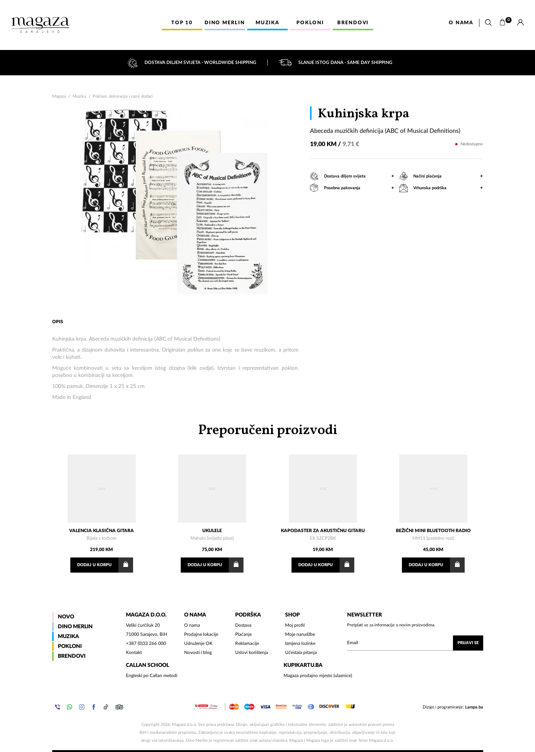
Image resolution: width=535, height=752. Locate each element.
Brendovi (71, 656)
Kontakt (134, 652)
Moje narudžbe (300, 634)
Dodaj (105, 565)
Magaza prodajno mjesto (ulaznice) (318, 675)
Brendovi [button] (353, 22)
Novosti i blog (198, 652)
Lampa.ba (474, 707)
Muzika (79, 96)
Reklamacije (247, 643)
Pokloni (70, 646)
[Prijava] (520, 22)
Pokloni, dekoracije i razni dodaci (123, 96)
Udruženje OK (198, 643)
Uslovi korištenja (251, 652)
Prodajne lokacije (201, 634)
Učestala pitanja (301, 652)
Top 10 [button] (182, 22)
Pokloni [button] (310, 22)
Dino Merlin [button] (225, 22)
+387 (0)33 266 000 (146, 643)
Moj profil (295, 625)
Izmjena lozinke (300, 643)
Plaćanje (243, 634)
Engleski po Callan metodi (151, 675)
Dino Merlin (75, 626)
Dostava (243, 625)
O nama (461, 22)
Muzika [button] (267, 22)
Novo (66, 617)
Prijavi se (468, 643)
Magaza (59, 96)
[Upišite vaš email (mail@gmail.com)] (415, 643)
